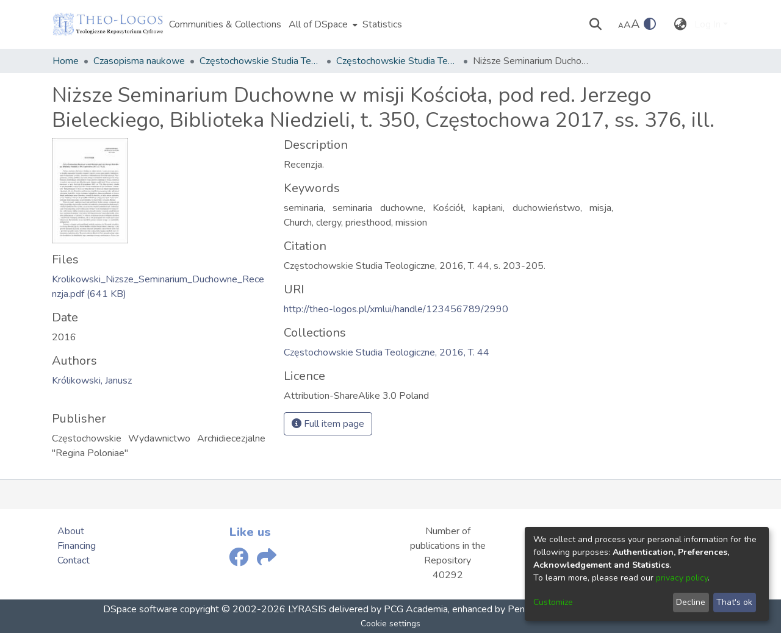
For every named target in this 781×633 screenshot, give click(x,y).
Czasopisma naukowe (139, 61)
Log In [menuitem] (707, 24)
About (70, 531)
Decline (690, 602)
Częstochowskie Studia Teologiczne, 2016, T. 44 (397, 61)
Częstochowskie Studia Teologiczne (261, 61)
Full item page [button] (328, 424)
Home (65, 61)
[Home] (108, 24)
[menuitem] (322, 24)
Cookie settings (390, 623)
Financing (76, 546)
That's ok (734, 602)
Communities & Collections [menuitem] (225, 24)
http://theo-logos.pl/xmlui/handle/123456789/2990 (396, 309)
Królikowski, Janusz (92, 380)
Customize (553, 602)
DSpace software (140, 609)
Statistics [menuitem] (382, 24)
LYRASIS (307, 609)
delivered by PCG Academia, (388, 609)
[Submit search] (595, 24)
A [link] (621, 25)
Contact (73, 560)
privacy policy (682, 578)
